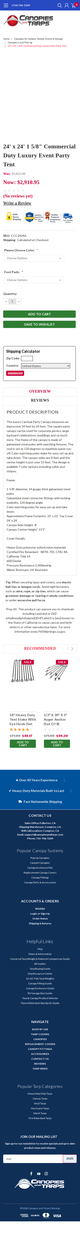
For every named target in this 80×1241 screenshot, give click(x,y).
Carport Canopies (40, 862)
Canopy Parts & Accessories (40, 882)
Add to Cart (23, 743)
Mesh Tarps (40, 1113)
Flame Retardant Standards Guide (40, 1003)
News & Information (40, 954)
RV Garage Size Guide (40, 993)
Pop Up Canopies (40, 857)
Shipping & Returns (40, 923)
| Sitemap (55, 1208)
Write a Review (17, 203)
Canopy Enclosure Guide (40, 988)
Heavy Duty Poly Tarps (40, 1093)
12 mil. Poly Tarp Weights (40, 978)
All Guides (40, 963)
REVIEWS (40, 1063)
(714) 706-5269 (21, 5)
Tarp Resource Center (40, 973)
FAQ (40, 949)
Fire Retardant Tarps (40, 1118)
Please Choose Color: (21, 250)
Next (72, 648)
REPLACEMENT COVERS (40, 1044)
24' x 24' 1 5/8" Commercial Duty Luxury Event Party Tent (37, 46)
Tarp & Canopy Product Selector (40, 998)
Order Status (40, 918)
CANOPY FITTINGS (40, 1049)
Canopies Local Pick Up (20, 42)
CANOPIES (40, 1039)
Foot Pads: (13, 272)
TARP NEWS (40, 1068)
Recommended (40, 648)
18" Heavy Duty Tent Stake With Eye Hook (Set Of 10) (23, 721)
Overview (40, 391)
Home (6, 39)
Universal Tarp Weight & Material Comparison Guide (40, 958)
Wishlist (40, 908)
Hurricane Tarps (40, 1108)
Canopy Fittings (40, 877)
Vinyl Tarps (40, 1103)
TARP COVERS (40, 1034)
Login (33, 913)
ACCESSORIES (40, 1053)
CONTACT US (40, 1058)
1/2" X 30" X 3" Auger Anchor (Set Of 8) (55, 719)
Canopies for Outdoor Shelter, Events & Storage (38, 39)
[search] (58, 5)
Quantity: (10, 294)
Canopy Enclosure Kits (40, 867)
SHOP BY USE (40, 1029)
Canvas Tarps (40, 1098)
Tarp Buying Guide (40, 968)
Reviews (40, 400)
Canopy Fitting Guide (40, 983)
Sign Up (45, 913)
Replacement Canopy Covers (40, 872)
